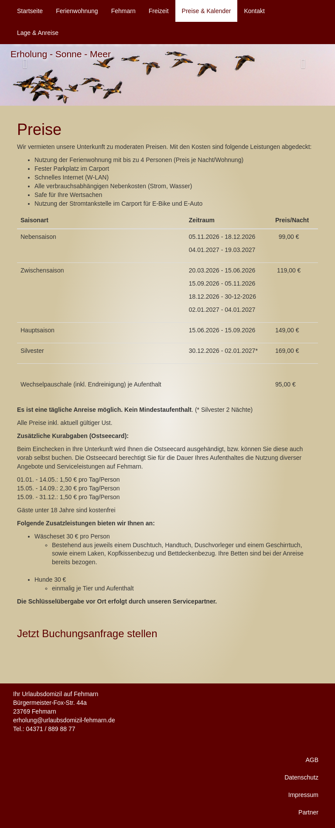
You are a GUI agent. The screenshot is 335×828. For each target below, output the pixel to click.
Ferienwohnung (77, 10)
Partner (308, 812)
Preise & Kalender (206, 10)
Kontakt (254, 10)
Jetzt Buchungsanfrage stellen (87, 633)
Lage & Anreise (37, 32)
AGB (311, 759)
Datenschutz (301, 777)
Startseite (30, 10)
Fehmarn (123, 10)
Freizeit (159, 10)
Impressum (303, 794)
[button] (310, 64)
